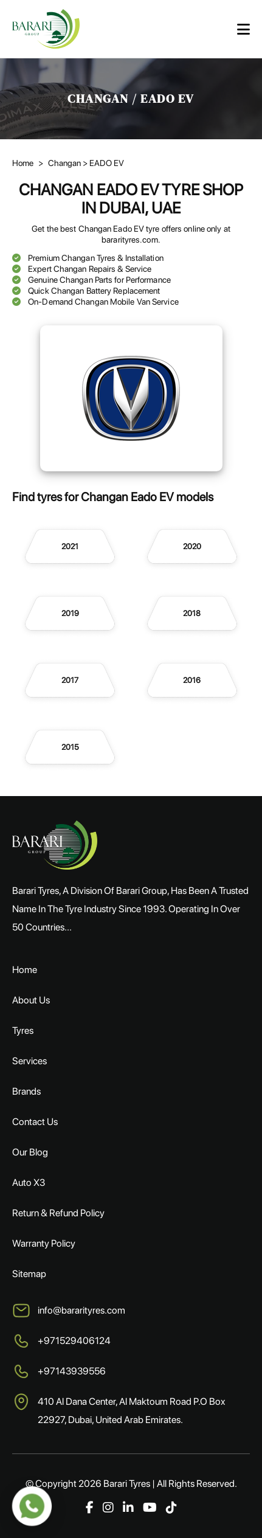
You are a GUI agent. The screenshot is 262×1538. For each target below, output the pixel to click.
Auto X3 (28, 1182)
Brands (26, 1091)
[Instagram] (108, 1508)
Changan (65, 163)
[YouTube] (150, 1508)
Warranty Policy (43, 1243)
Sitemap (29, 1274)
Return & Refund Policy (58, 1213)
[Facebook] (90, 1508)
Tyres (22, 1030)
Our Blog (30, 1152)
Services (29, 1061)
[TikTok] (171, 1508)
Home (22, 163)
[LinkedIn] (128, 1508)
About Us (31, 1000)
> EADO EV (103, 163)
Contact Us (35, 1122)
